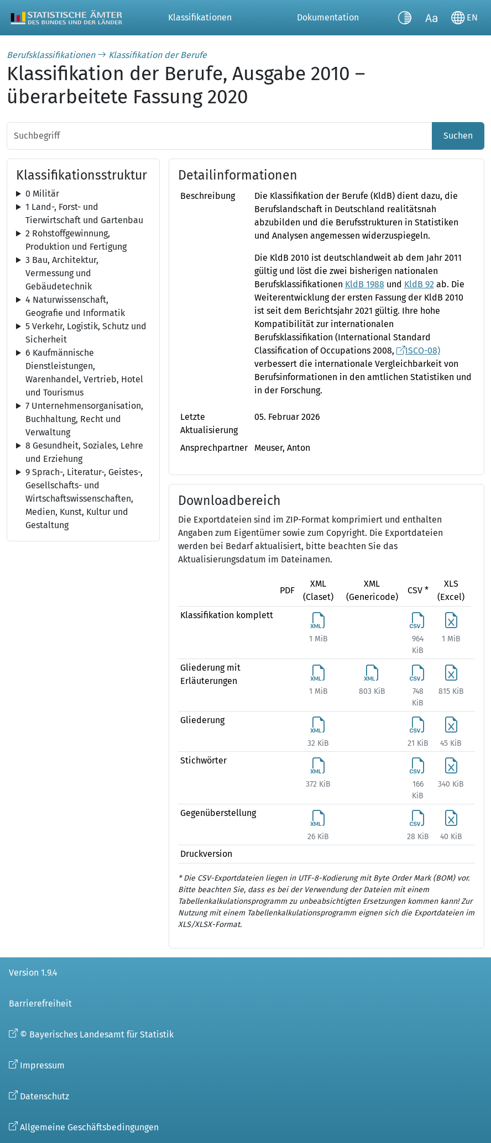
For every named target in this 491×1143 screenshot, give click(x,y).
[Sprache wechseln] (464, 17)
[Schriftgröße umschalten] (431, 17)
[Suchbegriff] (219, 136)
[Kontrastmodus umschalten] (404, 17)
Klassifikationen (200, 17)
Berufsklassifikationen (51, 55)
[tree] (83, 194)
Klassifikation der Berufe (157, 55)
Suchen (458, 135)
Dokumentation (328, 17)
